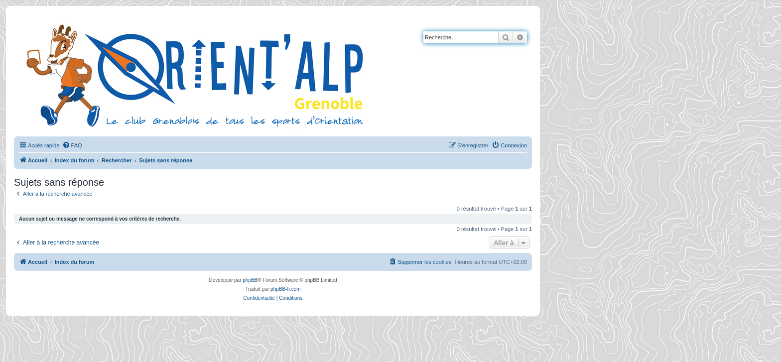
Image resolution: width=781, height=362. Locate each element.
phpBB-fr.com (285, 289)
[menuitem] (72, 145)
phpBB (250, 280)
